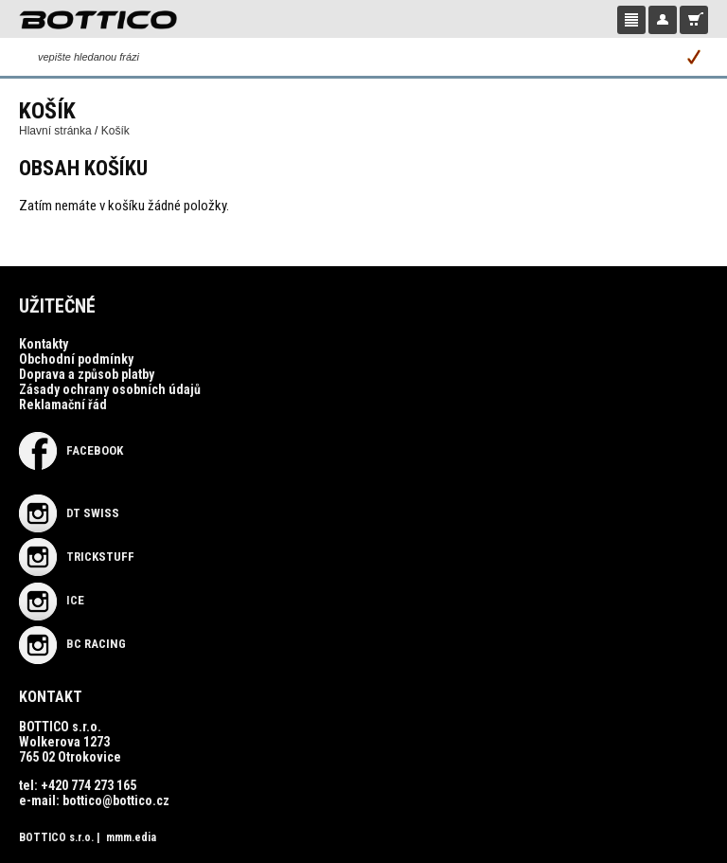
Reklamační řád (63, 404)
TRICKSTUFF (76, 556)
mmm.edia (131, 837)
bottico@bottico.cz (115, 800)
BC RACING (72, 644)
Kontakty (43, 343)
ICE (51, 600)
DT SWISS (69, 513)
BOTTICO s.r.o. (56, 837)
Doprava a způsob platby (86, 374)
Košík (115, 130)
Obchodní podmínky (76, 359)
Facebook (71, 450)
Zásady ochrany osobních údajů (110, 389)
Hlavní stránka (55, 130)
